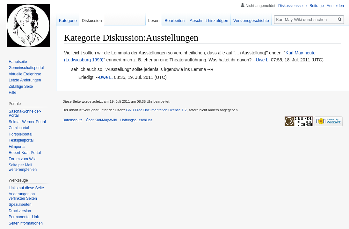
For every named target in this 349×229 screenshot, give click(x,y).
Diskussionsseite (292, 5)
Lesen (153, 20)
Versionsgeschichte (251, 20)
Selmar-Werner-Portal (27, 122)
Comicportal (19, 128)
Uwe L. (263, 59)
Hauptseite (18, 61)
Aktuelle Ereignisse (25, 74)
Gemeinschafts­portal (26, 68)
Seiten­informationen (26, 223)
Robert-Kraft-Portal (25, 152)
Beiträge (316, 5)
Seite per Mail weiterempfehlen (23, 167)
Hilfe (12, 92)
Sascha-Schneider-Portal (25, 113)
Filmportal (17, 146)
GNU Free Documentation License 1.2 (156, 110)
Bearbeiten (174, 20)
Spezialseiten (20, 204)
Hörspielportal (20, 134)
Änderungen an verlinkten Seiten (23, 196)
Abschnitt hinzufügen (209, 20)
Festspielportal (21, 140)
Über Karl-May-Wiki (101, 120)
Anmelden (335, 5)
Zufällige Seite (21, 86)
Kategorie (68, 20)
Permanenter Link (24, 217)
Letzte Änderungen (25, 80)
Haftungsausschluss (136, 120)
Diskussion (92, 20)
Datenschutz (72, 120)
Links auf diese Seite (26, 188)
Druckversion (20, 211)
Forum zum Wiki (22, 159)
